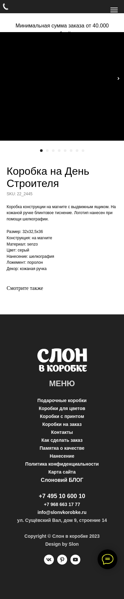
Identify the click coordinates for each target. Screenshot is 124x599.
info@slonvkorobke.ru (61, 512)
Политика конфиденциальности (62, 464)
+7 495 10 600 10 (62, 496)
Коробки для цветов (62, 408)
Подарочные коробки (62, 400)
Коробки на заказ (62, 424)
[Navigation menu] (114, 10)
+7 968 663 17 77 (62, 504)
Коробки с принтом (62, 416)
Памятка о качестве (62, 448)
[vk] (49, 563)
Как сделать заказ (61, 440)
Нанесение (62, 456)
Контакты (62, 432)
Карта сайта (61, 472)
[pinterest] (62, 563)
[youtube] (75, 563)
